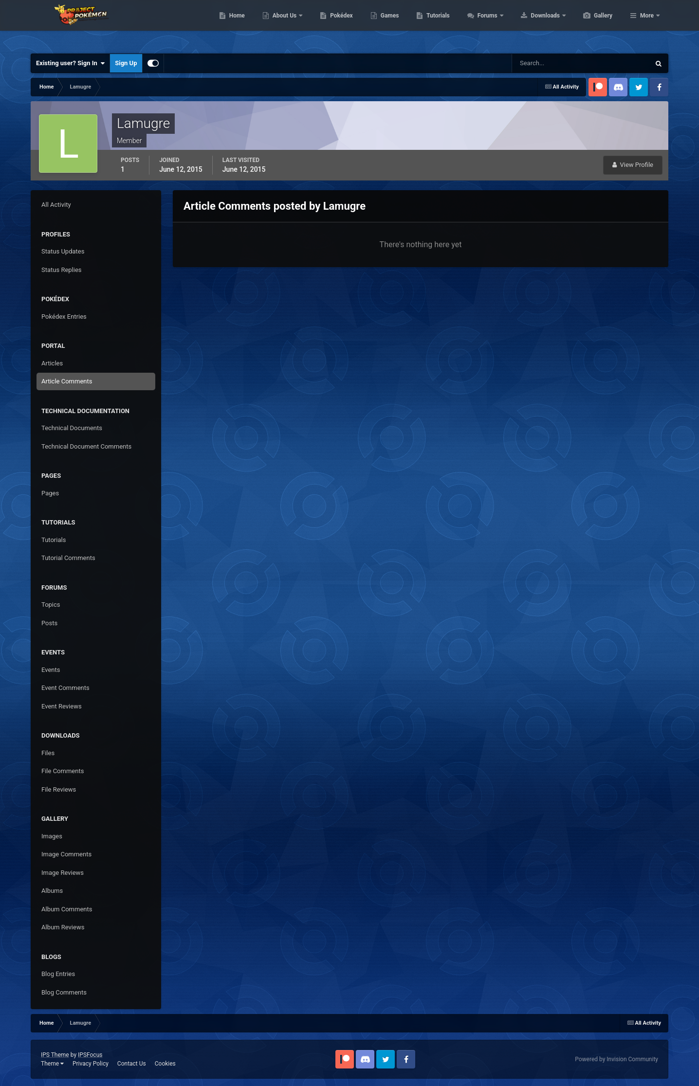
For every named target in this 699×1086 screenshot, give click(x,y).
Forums (534, 24)
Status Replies (61, 269)
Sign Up (126, 63)
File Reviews (58, 789)
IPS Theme (55, 1054)
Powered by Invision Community (616, 1059)
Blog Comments (64, 992)
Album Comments (66, 909)
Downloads (592, 24)
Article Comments (66, 381)
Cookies (165, 1063)
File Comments (62, 771)
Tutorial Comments (68, 557)
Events (50, 669)
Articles (52, 363)
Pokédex (387, 24)
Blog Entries (58, 973)
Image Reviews (62, 872)
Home (283, 24)
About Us (331, 24)
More (647, 24)
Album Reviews (62, 927)
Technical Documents (71, 428)
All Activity (56, 204)
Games (436, 24)
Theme (52, 1063)
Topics (50, 604)
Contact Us (131, 1063)
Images (51, 836)
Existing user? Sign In (70, 63)
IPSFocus (90, 1054)
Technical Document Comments (86, 446)
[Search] (551, 63)
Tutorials (484, 24)
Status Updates (62, 251)
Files (48, 753)
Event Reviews (61, 706)
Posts (49, 623)
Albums (52, 890)
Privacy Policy (91, 1063)
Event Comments (65, 687)
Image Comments (66, 854)
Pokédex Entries (64, 316)
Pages (50, 493)
